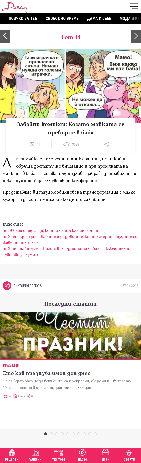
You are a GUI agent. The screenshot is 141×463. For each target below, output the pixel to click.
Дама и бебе (99, 18)
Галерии (35, 454)
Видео (82, 454)
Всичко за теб (23, 18)
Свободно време (62, 18)
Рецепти (12, 454)
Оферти (129, 454)
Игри (106, 454)
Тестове (58, 454)
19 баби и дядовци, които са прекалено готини (55, 230)
